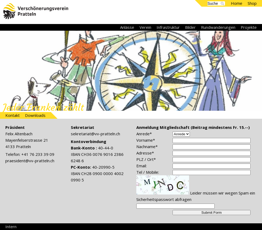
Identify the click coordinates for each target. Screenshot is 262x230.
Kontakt (12, 115)
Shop (252, 3)
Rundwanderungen (218, 27)
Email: (141, 165)
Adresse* (145, 153)
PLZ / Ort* (146, 159)
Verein (145, 27)
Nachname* (147, 146)
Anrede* (144, 133)
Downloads (35, 115)
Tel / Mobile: (147, 172)
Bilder (190, 27)
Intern (11, 226)
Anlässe (127, 27)
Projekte (249, 27)
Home (236, 3)
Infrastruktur (168, 27)
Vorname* (145, 140)
